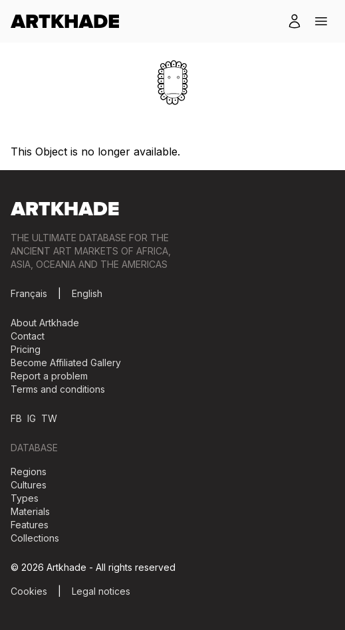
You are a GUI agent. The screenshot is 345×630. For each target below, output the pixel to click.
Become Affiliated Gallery (66, 362)
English (87, 293)
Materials (30, 511)
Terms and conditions (58, 389)
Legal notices (101, 591)
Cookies (29, 591)
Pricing (26, 349)
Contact (28, 336)
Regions (29, 471)
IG (31, 418)
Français (29, 293)
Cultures (29, 484)
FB (16, 418)
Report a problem (49, 375)
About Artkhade (45, 322)
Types (25, 498)
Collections (35, 538)
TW (49, 418)
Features (30, 524)
